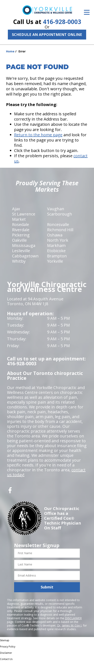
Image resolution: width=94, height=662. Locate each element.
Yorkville (55, 261)
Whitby (19, 261)
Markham (56, 245)
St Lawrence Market (23, 216)
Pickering (21, 235)
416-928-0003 (62, 22)
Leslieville (21, 250)
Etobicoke (56, 250)
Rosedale (20, 224)
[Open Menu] (87, 12)
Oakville (19, 240)
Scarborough (59, 214)
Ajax (16, 208)
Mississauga (23, 245)
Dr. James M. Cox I (69, 625)
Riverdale (20, 229)
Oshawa (54, 235)
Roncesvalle (58, 224)
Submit (47, 587)
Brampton (57, 256)
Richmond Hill (60, 229)
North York (57, 240)
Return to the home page (38, 134)
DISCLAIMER (73, 618)
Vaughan (55, 208)
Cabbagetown (25, 256)
